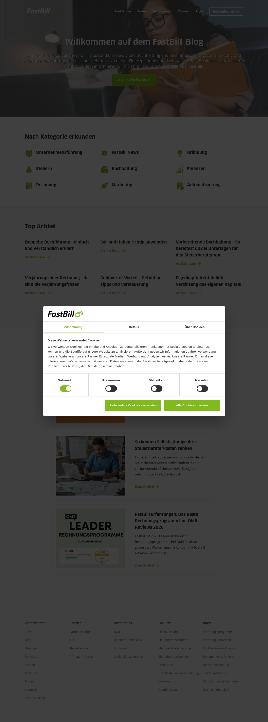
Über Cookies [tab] (195, 327)
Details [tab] (134, 327)
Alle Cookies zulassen (192, 405)
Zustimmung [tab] (73, 327)
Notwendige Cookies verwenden (133, 405)
